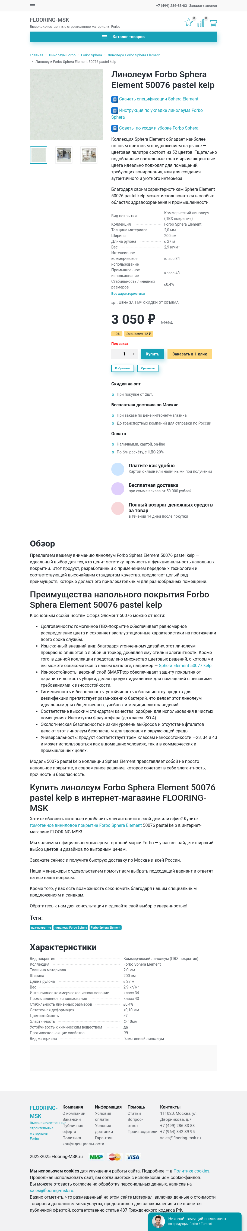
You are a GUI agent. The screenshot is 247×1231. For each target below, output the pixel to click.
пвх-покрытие (41, 927)
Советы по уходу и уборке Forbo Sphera (158, 128)
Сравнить (148, 368)
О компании (73, 1113)
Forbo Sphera (91, 55)
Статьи (134, 1113)
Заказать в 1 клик (189, 354)
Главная (36, 55)
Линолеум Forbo (62, 55)
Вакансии (71, 1119)
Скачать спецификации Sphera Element (158, 99)
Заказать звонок (203, 6)
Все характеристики (128, 293)
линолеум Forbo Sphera (71, 927)
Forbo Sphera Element (106, 927)
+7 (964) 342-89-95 (177, 1131)
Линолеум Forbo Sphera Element (133, 55)
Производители (142, 1131)
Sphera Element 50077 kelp (185, 665)
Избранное (122, 368)
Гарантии (104, 1137)
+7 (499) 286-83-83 (171, 6)
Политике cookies (191, 1171)
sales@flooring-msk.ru (180, 1137)
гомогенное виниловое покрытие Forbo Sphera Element (86, 825)
